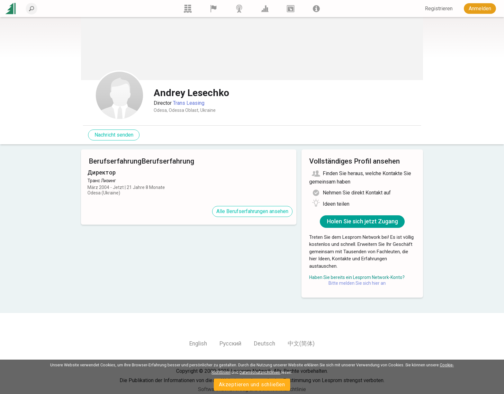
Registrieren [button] (439, 8)
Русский (230, 343)
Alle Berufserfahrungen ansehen (252, 211)
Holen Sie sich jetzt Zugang (362, 221)
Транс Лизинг (101, 180)
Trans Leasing (188, 103)
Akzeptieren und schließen (252, 384)
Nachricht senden (113, 135)
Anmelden (480, 8)
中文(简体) (301, 343)
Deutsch (264, 343)
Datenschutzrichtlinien (259, 372)
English (198, 343)
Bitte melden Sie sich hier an (357, 283)
